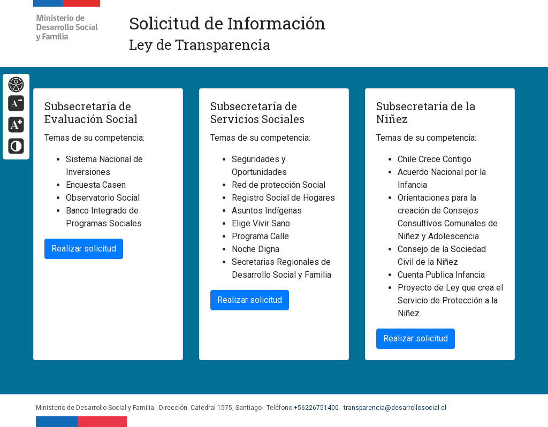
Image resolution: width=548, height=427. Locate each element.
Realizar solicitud (83, 248)
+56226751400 (316, 407)
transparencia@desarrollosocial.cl (395, 407)
